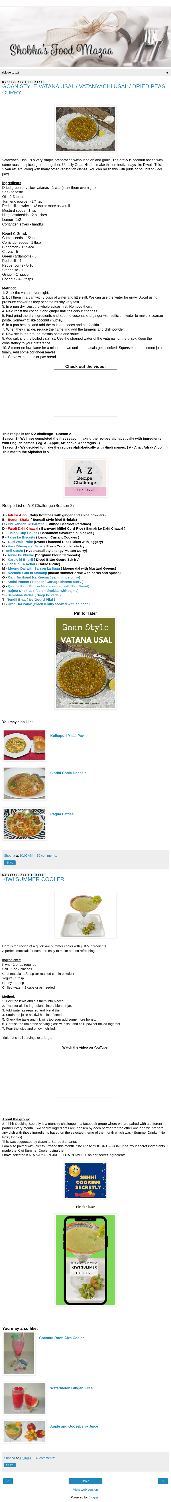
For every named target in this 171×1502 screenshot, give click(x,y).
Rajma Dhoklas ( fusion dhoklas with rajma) (43, 590)
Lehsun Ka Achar (21, 564)
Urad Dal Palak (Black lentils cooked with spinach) (49, 604)
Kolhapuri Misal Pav (67, 736)
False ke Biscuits (20, 537)
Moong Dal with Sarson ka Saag (34, 568)
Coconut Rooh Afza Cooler (61, 1338)
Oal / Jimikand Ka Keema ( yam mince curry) (44, 577)
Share (9, 862)
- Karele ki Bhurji (19, 559)
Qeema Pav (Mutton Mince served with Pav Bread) (48, 586)
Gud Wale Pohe (20, 542)
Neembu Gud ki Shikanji (28, 573)
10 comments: (47, 855)
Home (85, 1481)
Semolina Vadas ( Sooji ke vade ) (34, 595)
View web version (85, 1489)
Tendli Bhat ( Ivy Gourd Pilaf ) (31, 599)
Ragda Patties (62, 814)
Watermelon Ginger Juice (71, 1388)
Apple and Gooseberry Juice (74, 1426)
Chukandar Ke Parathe (26, 524)
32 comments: (45, 1458)
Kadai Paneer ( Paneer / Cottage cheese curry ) (45, 582)
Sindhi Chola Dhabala (68, 773)
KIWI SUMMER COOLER (33, 879)
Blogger (94, 1497)
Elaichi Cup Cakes (23, 533)
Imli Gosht (14, 551)
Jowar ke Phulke (21, 555)
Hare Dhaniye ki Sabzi (26, 546)
